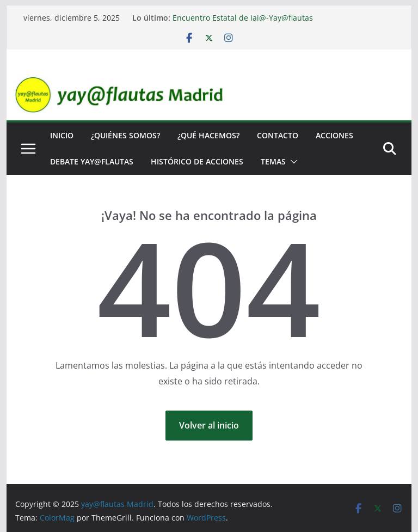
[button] (292, 161)
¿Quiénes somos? (125, 135)
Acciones (334, 135)
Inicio (61, 135)
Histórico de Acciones (197, 161)
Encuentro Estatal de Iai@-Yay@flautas (243, 18)
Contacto (277, 135)
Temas (273, 161)
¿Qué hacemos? (208, 135)
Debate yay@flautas (91, 161)
